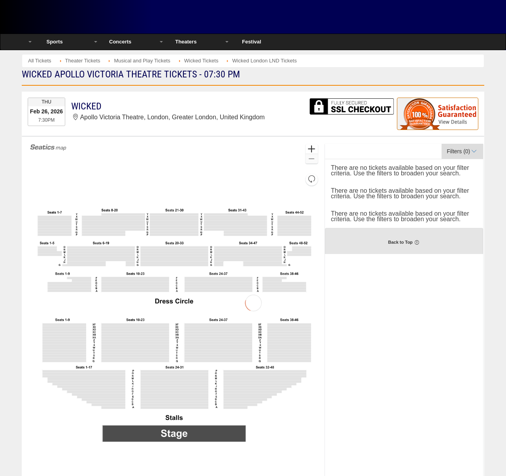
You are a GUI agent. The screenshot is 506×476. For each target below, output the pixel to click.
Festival (251, 42)
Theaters (185, 42)
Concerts (120, 42)
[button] (312, 149)
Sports (54, 42)
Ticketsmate (106, 17)
